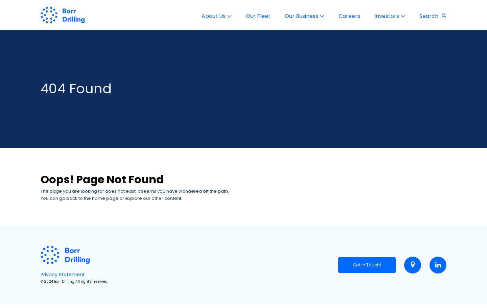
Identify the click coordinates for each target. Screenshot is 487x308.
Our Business (301, 16)
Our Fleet (258, 16)
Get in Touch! (367, 265)
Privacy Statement (63, 274)
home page (105, 198)
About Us (214, 16)
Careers (349, 16)
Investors (386, 16)
